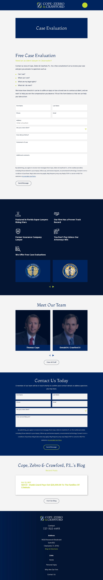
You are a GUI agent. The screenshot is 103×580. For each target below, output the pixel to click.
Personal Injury (51, 565)
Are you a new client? (22, 128)
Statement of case (22, 142)
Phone (18, 113)
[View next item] (53, 287)
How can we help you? (23, 417)
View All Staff (51, 362)
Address (18, 120)
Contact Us (51, 574)
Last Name (56, 106)
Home (51, 560)
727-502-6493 (51, 528)
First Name (19, 106)
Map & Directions (51, 549)
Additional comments (22, 155)
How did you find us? (22, 135)
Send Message (23, 183)
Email (54, 113)
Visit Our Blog (51, 501)
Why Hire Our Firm (51, 569)
